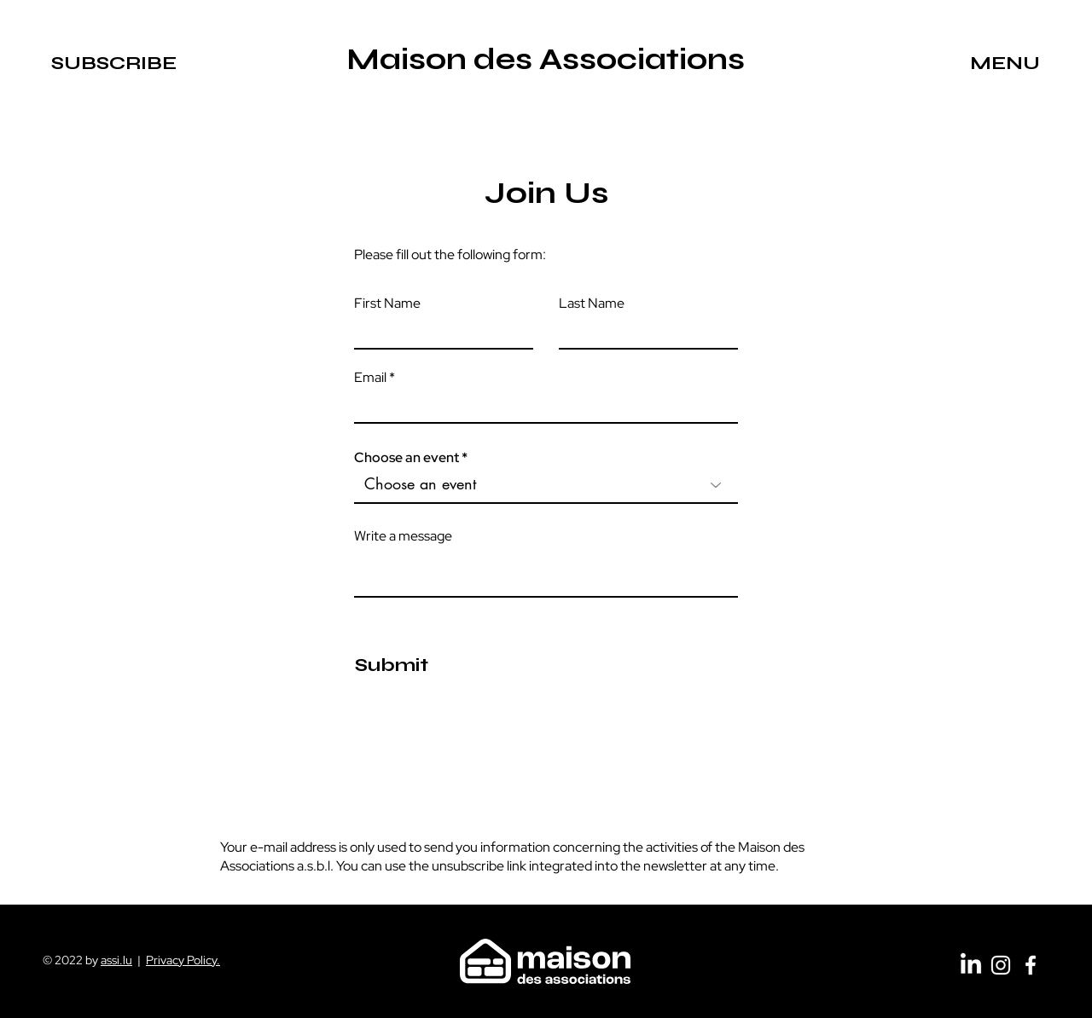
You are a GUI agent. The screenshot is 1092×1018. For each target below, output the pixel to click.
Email (370, 378)
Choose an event (406, 458)
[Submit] (391, 666)
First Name (387, 303)
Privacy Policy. (183, 960)
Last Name (591, 303)
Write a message (403, 536)
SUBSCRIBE (114, 63)
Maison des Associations (545, 60)
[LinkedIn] (971, 965)
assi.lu (116, 960)
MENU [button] (1005, 63)
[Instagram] (1001, 965)
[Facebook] (1030, 965)
